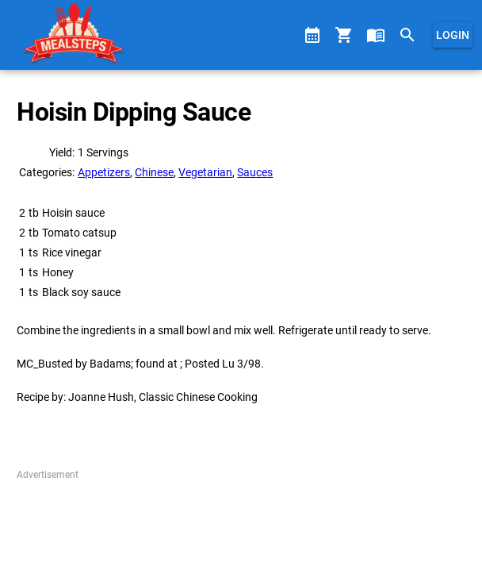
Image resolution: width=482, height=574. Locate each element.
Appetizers (104, 172)
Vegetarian (205, 172)
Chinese (154, 172)
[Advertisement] (241, 521)
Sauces (255, 172)
